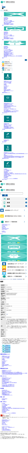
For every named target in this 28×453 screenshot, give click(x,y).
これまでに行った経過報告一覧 (9, 21)
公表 (7, 314)
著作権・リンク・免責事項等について (8, 427)
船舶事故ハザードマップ (8, 124)
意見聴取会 (6, 177)
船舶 (3, 57)
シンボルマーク (4, 360)
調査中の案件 (6, 18)
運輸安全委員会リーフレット (8, 90)
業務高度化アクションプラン (8, 152)
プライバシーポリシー (5, 426)
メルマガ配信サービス (5, 404)
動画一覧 (5, 56)
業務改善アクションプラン (8, 155)
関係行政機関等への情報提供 (8, 24)
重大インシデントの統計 (8, 20)
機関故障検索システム (7, 126)
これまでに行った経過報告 (8, 50)
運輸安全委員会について (6, 92)
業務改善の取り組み (5, 158)
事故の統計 (6, 19)
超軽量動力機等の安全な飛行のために (10, 111)
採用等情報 (4, 406)
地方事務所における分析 (8, 104)
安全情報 (3, 129)
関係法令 (5, 88)
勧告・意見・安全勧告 (7, 22)
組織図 (3, 358)
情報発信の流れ (6, 123)
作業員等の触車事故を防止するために (10, 106)
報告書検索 (6, 17)
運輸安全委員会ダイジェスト (8, 23)
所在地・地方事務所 (7, 89)
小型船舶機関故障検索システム (9, 128)
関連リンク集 (4, 428)
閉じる (1, 233)
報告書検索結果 (19, 279)
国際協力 (5, 87)
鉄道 (3, 39)
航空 (3, 25)
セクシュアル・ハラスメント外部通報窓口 (11, 178)
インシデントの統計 (7, 49)
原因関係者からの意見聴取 (8, 172)
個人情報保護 (6, 176)
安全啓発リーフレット (5, 380)
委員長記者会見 (4, 398)
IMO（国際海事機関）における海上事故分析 (11, 110)
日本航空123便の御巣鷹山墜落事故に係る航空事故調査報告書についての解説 (14, 373)
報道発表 (3, 399)
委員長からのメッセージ (8, 81)
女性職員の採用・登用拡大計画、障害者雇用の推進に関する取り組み (15, 173)
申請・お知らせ (4, 179)
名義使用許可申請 (7, 174)
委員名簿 (3, 359)
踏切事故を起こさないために (8, 105)
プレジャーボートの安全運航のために (8, 384)
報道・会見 (4, 141)
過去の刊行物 (4, 383)
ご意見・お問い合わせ (5, 429)
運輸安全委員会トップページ (5, 279)
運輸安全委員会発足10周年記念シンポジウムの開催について (14, 157)
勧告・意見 (6, 36)
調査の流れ (6, 86)
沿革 (4, 91)
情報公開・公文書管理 (7, 175)
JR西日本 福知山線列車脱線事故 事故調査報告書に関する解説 (14, 156)
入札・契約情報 (4, 405)
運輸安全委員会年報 (5, 379)
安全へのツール (4, 112)
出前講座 (3, 403)
